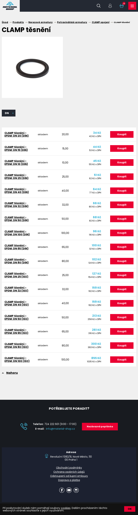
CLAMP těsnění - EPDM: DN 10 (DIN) (16, 163)
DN (7, 113)
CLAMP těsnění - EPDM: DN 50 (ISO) (16, 318)
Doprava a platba (69, 482)
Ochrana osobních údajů (69, 474)
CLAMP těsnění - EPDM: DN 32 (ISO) (16, 290)
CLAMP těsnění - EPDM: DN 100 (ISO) (17, 361)
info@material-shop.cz (60, 430)
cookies (65, 508)
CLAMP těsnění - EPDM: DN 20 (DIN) (16, 134)
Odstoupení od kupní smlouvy (69, 478)
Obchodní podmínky (69, 469)
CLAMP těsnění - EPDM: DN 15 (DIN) (16, 148)
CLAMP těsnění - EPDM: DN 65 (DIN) (16, 248)
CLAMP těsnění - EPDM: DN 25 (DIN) (16, 177)
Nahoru (12, 375)
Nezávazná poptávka (100, 428)
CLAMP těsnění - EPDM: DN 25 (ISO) (16, 276)
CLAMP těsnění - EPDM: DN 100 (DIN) (17, 233)
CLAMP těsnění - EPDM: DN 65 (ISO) (16, 333)
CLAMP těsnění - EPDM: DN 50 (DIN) (16, 219)
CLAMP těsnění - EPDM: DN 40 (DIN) (16, 191)
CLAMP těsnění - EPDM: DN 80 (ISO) (16, 347)
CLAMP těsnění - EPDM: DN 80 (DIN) (16, 262)
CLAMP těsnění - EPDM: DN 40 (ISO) (16, 304)
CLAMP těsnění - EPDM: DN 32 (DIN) (16, 205)
